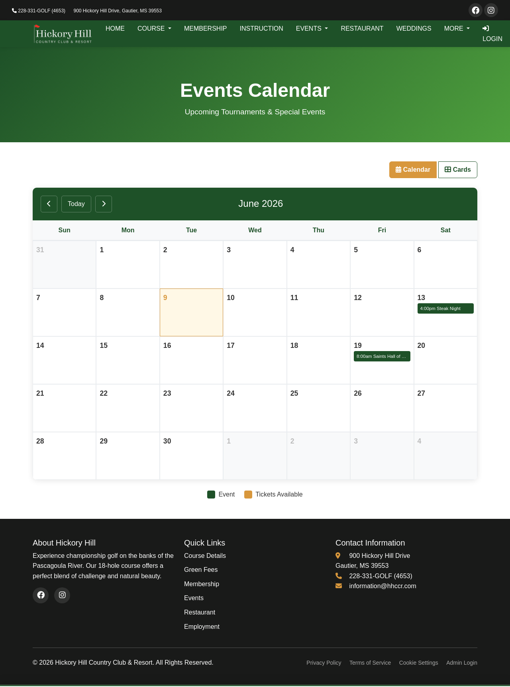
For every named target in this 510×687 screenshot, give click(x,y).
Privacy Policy (323, 663)
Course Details (205, 555)
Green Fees (201, 569)
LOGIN (492, 33)
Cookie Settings (418, 663)
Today (76, 203)
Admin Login (461, 663)
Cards (458, 169)
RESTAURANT (362, 28)
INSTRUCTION (261, 28)
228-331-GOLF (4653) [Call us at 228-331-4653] (380, 576)
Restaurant (199, 612)
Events (194, 598)
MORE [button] (454, 28)
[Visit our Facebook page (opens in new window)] (41, 595)
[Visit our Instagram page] (491, 10)
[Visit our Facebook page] (476, 10)
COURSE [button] (152, 28)
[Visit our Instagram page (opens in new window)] (62, 595)
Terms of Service (370, 663)
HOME (115, 28)
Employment (202, 626)
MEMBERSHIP (205, 28)
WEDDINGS (414, 28)
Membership (201, 584)
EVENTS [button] (309, 28)
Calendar (413, 169)
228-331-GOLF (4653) (38, 11)
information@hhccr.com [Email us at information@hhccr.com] (382, 586)
